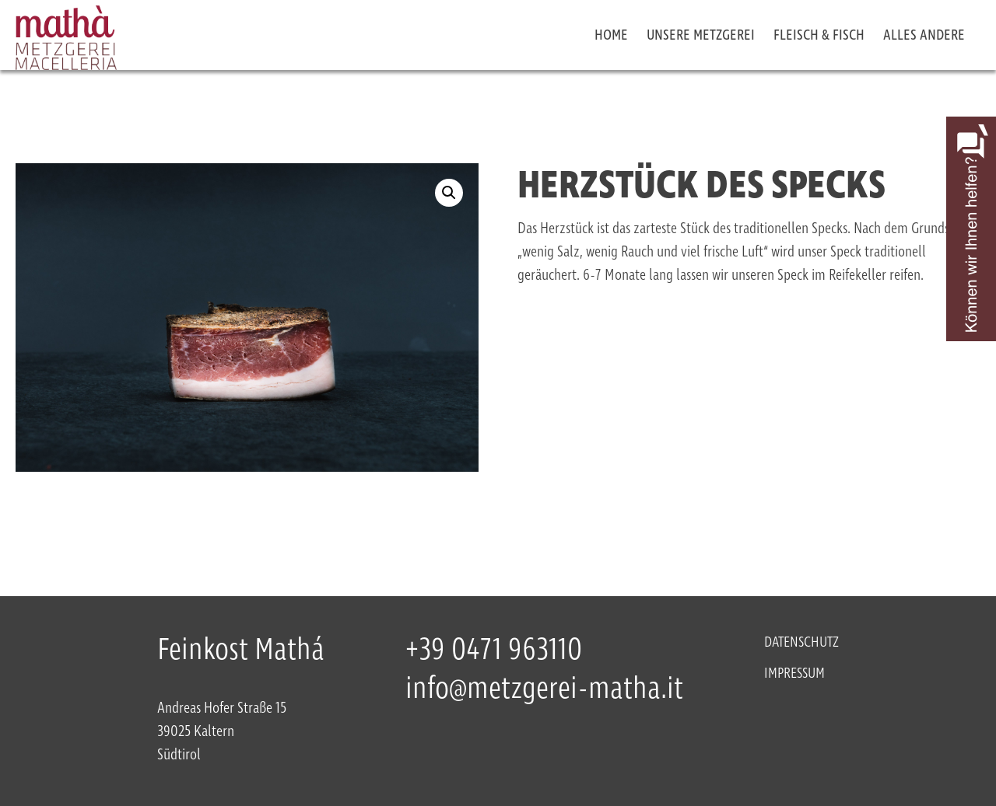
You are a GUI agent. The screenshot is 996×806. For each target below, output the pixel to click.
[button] (449, 193)
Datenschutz (801, 642)
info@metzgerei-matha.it (544, 689)
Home (611, 35)
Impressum (794, 673)
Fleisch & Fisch (818, 35)
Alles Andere (924, 35)
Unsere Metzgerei (701, 35)
